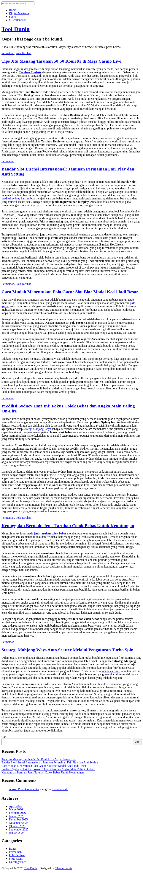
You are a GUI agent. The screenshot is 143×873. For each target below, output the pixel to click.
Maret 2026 (16, 809)
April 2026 (15, 806)
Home (12, 10)
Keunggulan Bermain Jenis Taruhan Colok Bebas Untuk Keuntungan (67, 525)
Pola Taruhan (23, 53)
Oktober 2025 (17, 826)
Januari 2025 (16, 832)
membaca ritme (110, 671)
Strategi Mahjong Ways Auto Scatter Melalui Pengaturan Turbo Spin (67, 649)
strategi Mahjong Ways (37, 428)
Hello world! (60, 789)
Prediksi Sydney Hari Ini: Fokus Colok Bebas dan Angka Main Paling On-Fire (48, 769)
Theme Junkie (63, 868)
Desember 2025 (18, 819)
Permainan (7, 53)
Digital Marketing (19, 13)
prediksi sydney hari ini (15, 198)
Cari (4, 736)
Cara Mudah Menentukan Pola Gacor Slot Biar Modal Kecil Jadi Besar (69, 291)
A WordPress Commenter (24, 789)
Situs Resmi (16, 858)
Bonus (13, 848)
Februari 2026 (17, 812)
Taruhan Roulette (30, 72)
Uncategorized (17, 862)
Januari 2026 (16, 816)
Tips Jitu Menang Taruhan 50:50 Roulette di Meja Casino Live (61, 61)
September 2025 (18, 829)
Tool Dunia (30, 868)
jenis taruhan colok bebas (50, 533)
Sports (13, 16)
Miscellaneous (17, 20)
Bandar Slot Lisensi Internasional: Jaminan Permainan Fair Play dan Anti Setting (49, 762)
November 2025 (18, 822)
